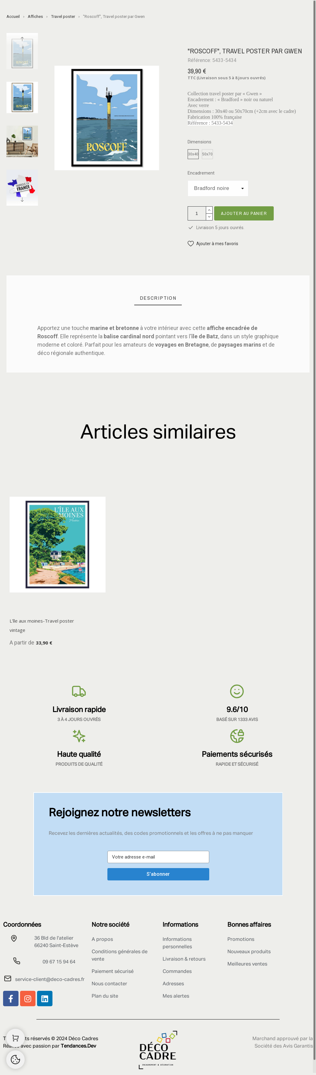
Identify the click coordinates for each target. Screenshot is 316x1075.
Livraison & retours (184, 959)
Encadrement (201, 173)
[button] (213, 244)
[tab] (158, 298)
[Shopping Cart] (15, 1038)
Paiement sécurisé (113, 971)
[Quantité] (197, 213)
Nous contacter (109, 984)
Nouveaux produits (249, 951)
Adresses (173, 984)
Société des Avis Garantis (284, 1046)
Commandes (177, 971)
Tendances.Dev (78, 1046)
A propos (102, 939)
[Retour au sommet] (15, 1059)
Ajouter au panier (244, 213)
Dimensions (199, 142)
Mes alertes (176, 996)
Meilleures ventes (247, 964)
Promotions (240, 939)
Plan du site (105, 996)
